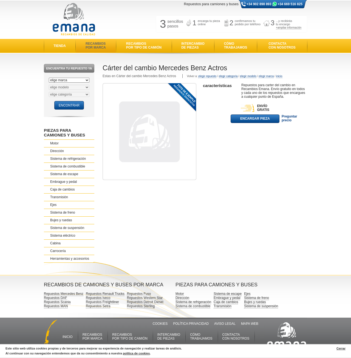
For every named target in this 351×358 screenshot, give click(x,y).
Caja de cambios (62, 189)
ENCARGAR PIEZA (255, 119)
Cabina (55, 243)
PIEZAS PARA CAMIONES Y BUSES (64, 132)
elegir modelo (248, 76)
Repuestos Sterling (141, 306)
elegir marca (266, 76)
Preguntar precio (289, 118)
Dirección (57, 151)
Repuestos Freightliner (102, 302)
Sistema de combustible (67, 166)
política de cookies (136, 353)
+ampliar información (288, 27)
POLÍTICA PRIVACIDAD (191, 324)
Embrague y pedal (63, 182)
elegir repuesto (207, 76)
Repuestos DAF (55, 298)
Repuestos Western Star (145, 298)
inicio (279, 76)
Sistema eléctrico (62, 235)
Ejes (53, 205)
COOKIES (160, 324)
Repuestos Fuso (139, 294)
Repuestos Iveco (98, 298)
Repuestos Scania (57, 302)
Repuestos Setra (98, 306)
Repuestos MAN (56, 306)
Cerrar (341, 348)
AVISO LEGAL (225, 324)
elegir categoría (228, 76)
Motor (54, 143)
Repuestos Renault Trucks (105, 294)
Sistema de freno (62, 212)
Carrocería (58, 251)
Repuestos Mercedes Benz (63, 294)
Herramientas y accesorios (69, 259)
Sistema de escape (64, 174)
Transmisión (59, 197)
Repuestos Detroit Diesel (145, 302)
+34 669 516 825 (290, 4)
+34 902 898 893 (259, 4)
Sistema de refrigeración (68, 159)
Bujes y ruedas (61, 220)
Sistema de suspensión (67, 228)
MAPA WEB (249, 324)
